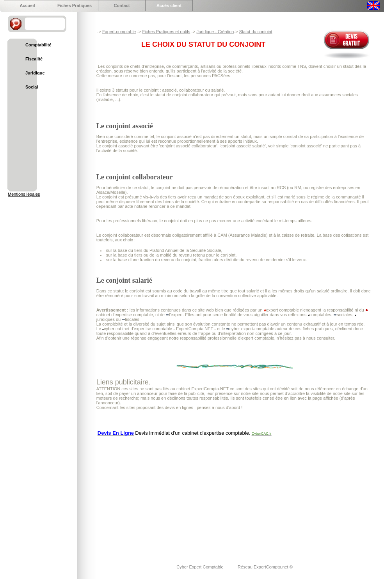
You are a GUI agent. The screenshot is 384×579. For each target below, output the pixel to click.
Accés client (168, 5)
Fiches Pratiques (74, 5)
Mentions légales (24, 194)
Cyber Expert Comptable (200, 567)
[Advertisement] (198, 495)
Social (31, 87)
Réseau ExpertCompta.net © (265, 567)
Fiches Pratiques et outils (166, 31)
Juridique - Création (215, 31)
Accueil (27, 5)
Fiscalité (34, 59)
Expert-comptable (119, 31)
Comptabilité (38, 44)
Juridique (35, 73)
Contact (122, 5)
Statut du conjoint (255, 31)
